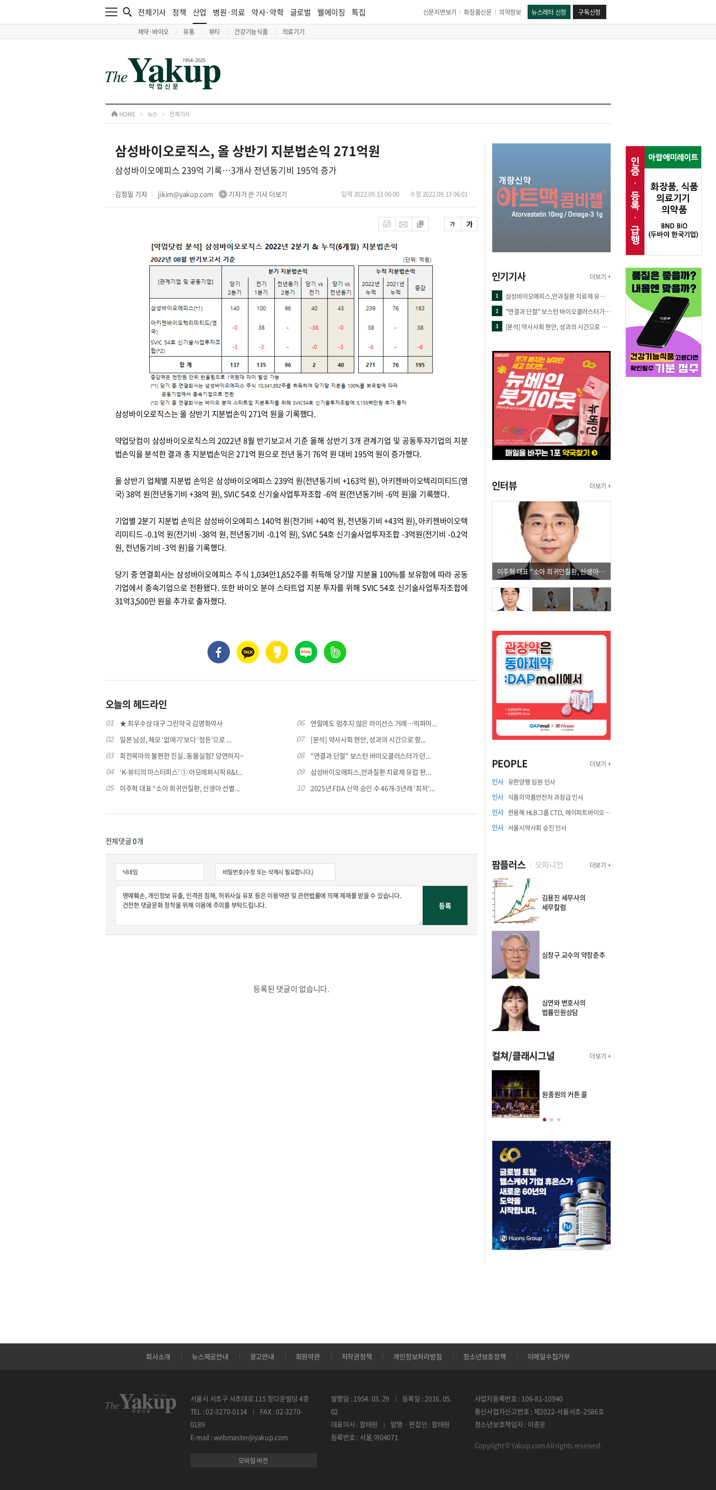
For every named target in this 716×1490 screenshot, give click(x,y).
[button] (544, 1119)
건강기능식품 (251, 31)
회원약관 (308, 1356)
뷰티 (214, 31)
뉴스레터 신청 (548, 11)
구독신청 (589, 11)
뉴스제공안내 (210, 1356)
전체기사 (152, 12)
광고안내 (262, 1356)
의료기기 (293, 31)
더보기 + (600, 276)
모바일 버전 (253, 1460)
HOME (123, 114)
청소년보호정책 (484, 1356)
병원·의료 (229, 12)
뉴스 (152, 114)
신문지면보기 (440, 11)
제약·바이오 (153, 31)
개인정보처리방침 (417, 1356)
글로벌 (300, 12)
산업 (200, 15)
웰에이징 (331, 12)
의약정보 (510, 11)
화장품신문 (478, 11)
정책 (179, 12)
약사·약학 (267, 12)
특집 (359, 12)
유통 (189, 31)
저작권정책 (357, 1356)
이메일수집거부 (549, 1356)
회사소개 (158, 1356)
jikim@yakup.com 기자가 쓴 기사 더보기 (222, 194)
